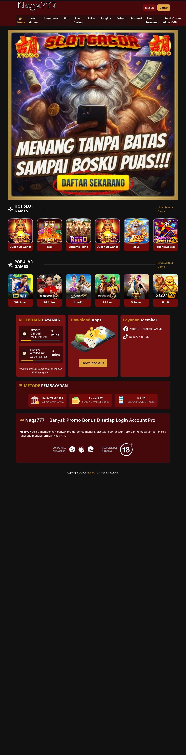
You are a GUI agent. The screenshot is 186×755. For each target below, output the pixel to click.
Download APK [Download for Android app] (93, 363)
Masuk (149, 7)
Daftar (163, 7)
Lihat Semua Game (165, 209)
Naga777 (92, 472)
